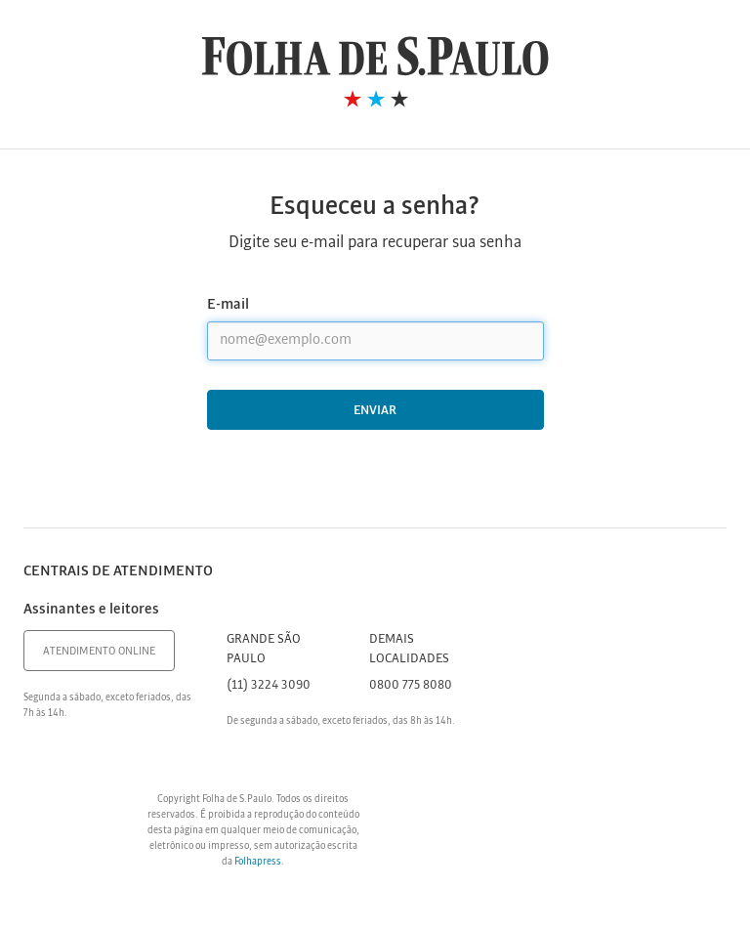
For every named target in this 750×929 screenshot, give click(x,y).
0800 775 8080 (410, 685)
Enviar (375, 410)
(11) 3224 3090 (269, 685)
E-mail (228, 305)
